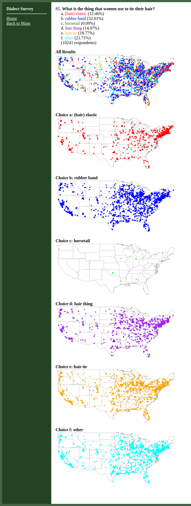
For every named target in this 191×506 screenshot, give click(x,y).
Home (11, 18)
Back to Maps (18, 23)
